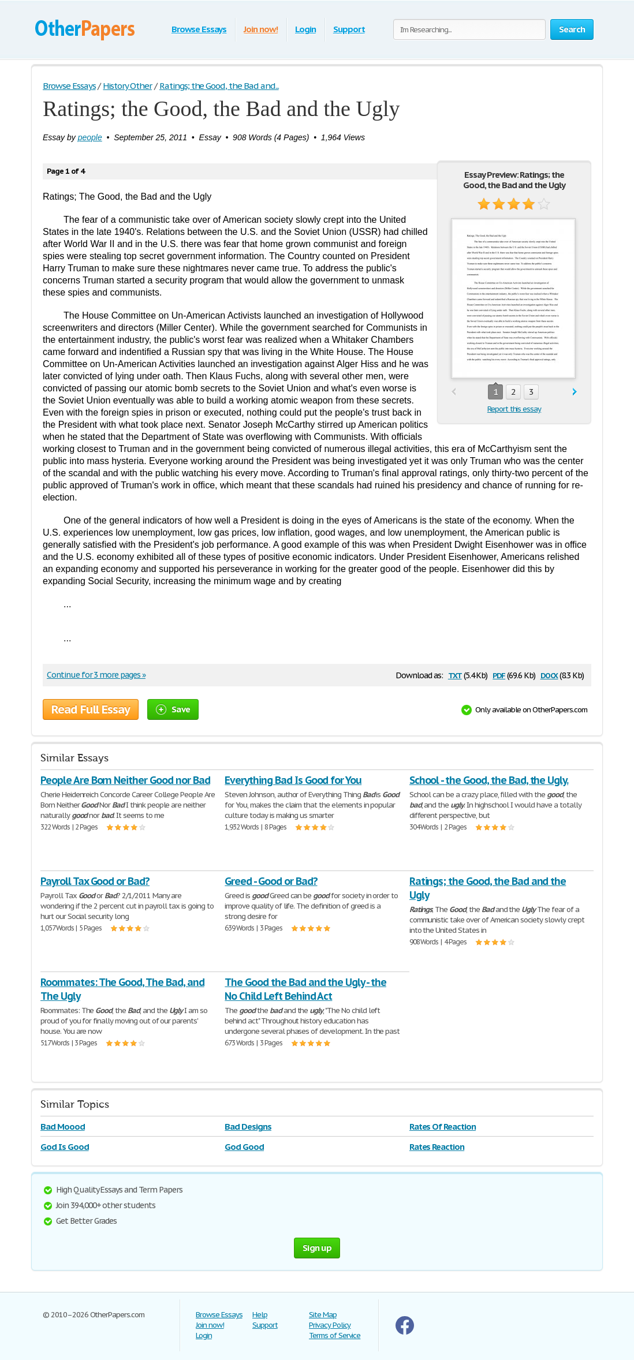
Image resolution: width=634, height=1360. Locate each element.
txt (455, 674)
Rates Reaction (436, 1146)
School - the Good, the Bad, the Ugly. (489, 780)
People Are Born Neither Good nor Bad (125, 780)
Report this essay (514, 409)
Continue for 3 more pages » (96, 675)
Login (305, 29)
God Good (244, 1146)
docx (549, 674)
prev (453, 392)
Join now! (261, 29)
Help (259, 1315)
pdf (499, 674)
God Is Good (64, 1146)
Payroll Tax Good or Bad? (95, 881)
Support (349, 29)
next (574, 392)
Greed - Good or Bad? (271, 881)
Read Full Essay (90, 709)
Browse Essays (198, 29)
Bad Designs (248, 1126)
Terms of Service (334, 1335)
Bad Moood (62, 1126)
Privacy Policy (329, 1325)
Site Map (323, 1315)
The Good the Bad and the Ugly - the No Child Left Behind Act (305, 989)
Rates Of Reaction (442, 1126)
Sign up (317, 1247)
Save (173, 709)
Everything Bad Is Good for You (293, 780)
